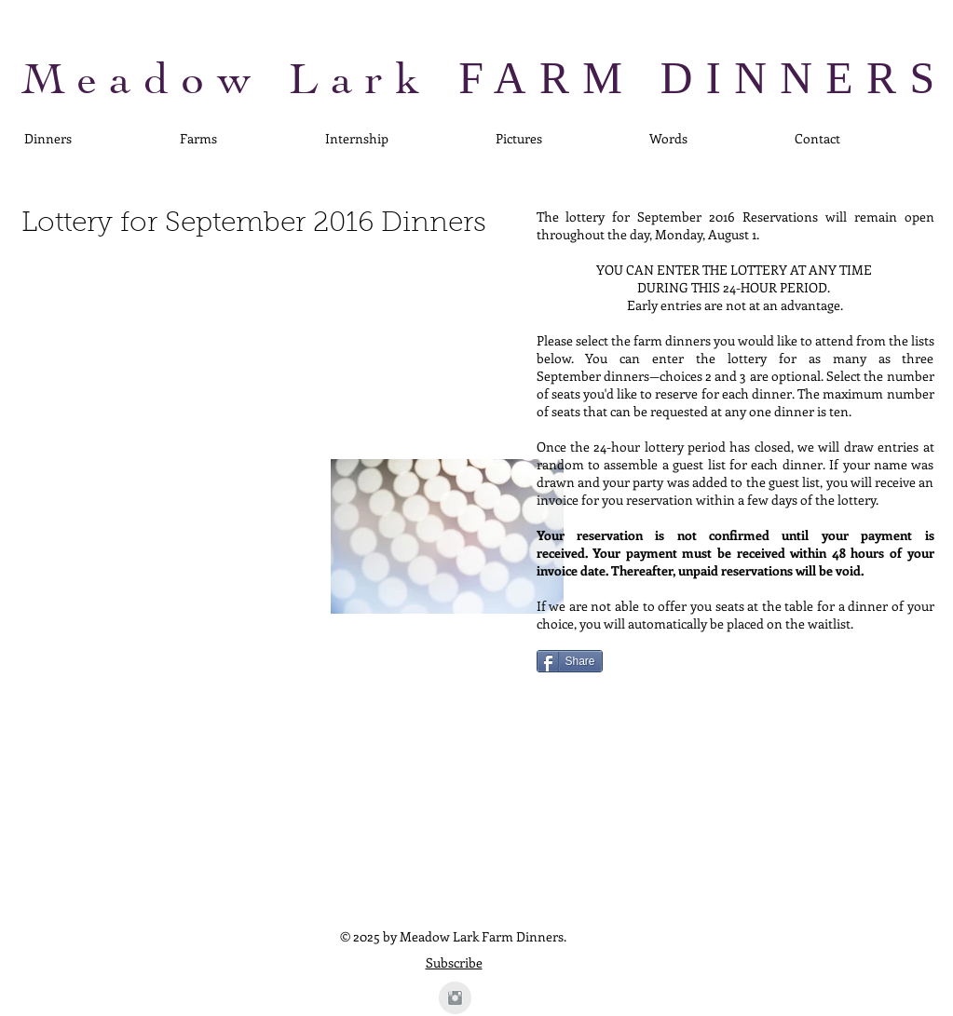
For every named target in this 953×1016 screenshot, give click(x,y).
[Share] (570, 661)
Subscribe (454, 962)
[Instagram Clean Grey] (455, 998)
